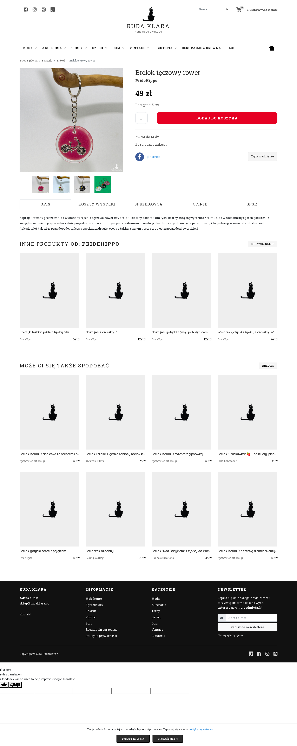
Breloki (61, 60)
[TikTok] (53, 9)
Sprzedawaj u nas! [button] (262, 10)
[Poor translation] (15, 685)
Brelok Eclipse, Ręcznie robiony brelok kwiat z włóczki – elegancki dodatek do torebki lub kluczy (115, 454)
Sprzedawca (148, 204)
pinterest (153, 157)
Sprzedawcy (94, 605)
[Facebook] (26, 9)
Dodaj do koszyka (217, 118)
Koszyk (91, 611)
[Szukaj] (227, 9)
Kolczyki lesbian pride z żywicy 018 (44, 332)
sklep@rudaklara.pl (34, 603)
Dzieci (156, 617)
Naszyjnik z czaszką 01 (102, 332)
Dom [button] (118, 48)
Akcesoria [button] (54, 48)
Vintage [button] (139, 48)
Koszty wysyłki (97, 204)
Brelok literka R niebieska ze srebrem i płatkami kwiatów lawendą (49, 454)
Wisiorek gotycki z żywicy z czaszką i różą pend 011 (247, 332)
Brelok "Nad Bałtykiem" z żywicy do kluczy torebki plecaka (181, 551)
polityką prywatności (201, 729)
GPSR (251, 204)
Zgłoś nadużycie (262, 156)
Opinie (200, 204)
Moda (156, 599)
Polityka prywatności (101, 636)
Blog (231, 48)
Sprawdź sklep (262, 244)
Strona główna (29, 60)
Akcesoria (159, 605)
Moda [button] (29, 48)
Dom (155, 623)
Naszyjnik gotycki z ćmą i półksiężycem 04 (181, 332)
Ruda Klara (148, 23)
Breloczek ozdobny (99, 551)
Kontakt (26, 614)
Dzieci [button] (99, 48)
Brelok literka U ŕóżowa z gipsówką (177, 454)
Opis (45, 204)
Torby (156, 611)
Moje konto (94, 599)
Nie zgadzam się (168, 738)
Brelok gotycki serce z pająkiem (43, 551)
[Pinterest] (44, 9)
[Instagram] (35, 9)
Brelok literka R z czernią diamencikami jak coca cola (247, 551)
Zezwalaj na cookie (133, 738)
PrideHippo (146, 80)
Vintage (157, 630)
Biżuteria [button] (165, 48)
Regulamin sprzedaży (101, 630)
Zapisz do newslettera (247, 627)
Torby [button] (79, 48)
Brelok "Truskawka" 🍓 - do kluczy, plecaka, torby (247, 454)
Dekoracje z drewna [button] (201, 48)
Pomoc (91, 617)
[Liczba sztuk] (141, 118)
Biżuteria (47, 60)
